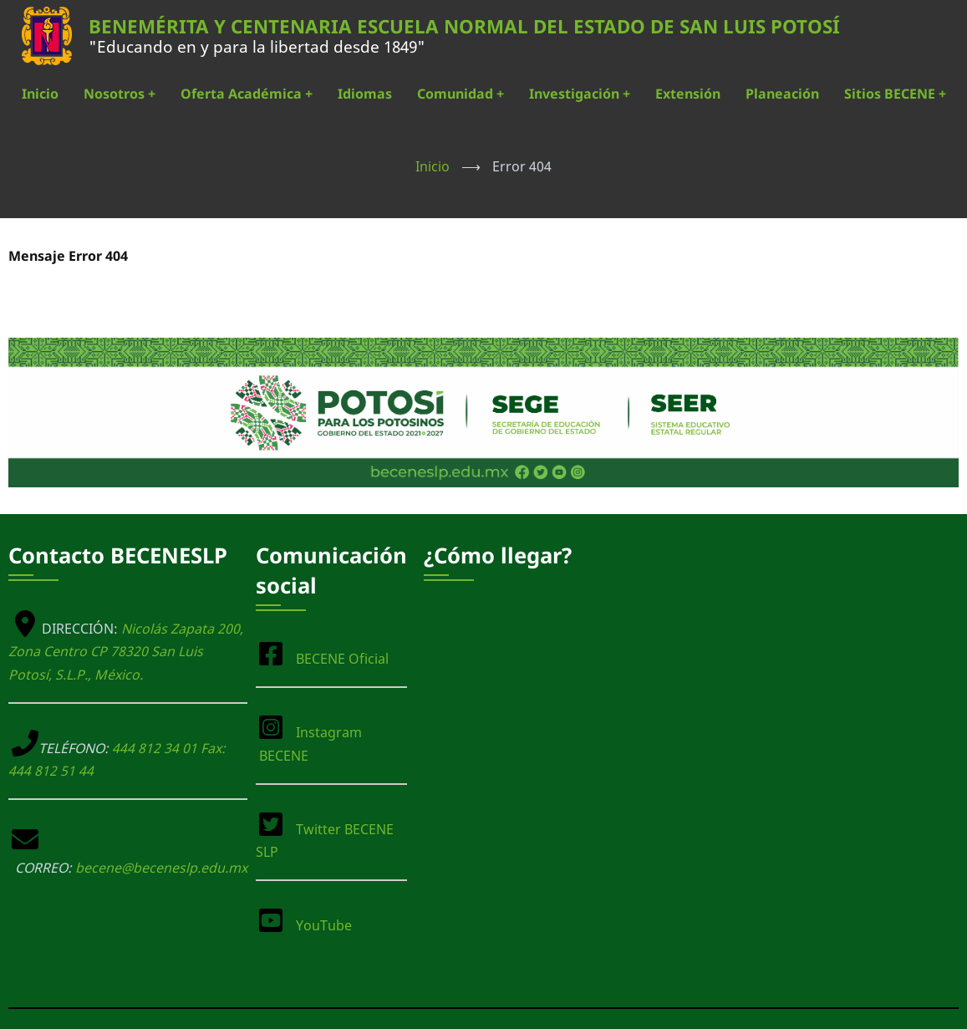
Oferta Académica (247, 93)
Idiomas (365, 93)
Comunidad (460, 93)
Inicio (40, 93)
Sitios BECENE (895, 93)
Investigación (579, 93)
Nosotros (119, 93)
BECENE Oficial (342, 658)
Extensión (687, 93)
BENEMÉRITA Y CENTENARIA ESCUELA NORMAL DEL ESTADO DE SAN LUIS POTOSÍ (464, 26)
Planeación (782, 93)
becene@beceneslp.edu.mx (161, 867)
